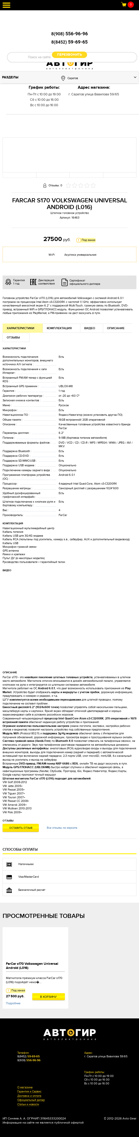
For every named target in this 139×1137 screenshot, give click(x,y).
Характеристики (20, 328)
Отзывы (13, 337)
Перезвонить (69, 55)
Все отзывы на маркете (62, 827)
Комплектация (59, 328)
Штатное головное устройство (69, 213)
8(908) (69, 33)
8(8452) (69, 42)
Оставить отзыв (20, 827)
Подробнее (13, 1003)
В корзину (48, 997)
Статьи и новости (28, 1104)
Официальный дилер (31, 1100)
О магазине (25, 1087)
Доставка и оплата (29, 1096)
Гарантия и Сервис (29, 1091)
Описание (116, 328)
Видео (89, 328)
